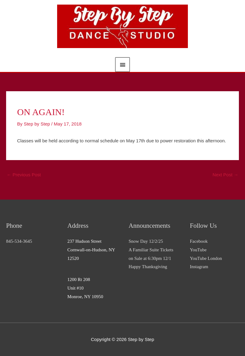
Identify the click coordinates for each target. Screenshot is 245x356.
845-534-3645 (19, 241)
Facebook (199, 241)
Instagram (199, 266)
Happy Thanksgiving (148, 266)
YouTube (198, 249)
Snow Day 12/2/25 (146, 241)
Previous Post (24, 174)
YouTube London (206, 258)
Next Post (225, 174)
